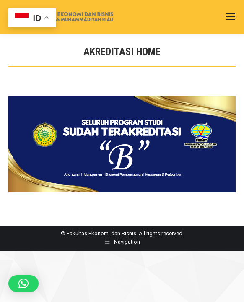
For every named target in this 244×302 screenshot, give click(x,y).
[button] (23, 283)
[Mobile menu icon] (231, 17)
